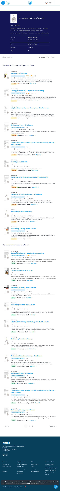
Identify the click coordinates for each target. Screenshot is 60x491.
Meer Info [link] (33, 83)
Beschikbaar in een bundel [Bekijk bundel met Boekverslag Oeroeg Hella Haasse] (17, 127)
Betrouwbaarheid (20, 466)
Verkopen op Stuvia (6, 466)
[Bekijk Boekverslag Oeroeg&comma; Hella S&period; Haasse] (30, 414)
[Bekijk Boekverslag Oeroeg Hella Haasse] (30, 129)
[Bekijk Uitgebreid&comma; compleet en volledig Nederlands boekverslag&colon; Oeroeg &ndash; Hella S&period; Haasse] (30, 147)
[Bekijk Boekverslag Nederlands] (30, 78)
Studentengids (20, 473)
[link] (6, 426)
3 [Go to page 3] (32, 426)
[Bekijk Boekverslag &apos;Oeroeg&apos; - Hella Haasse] (30, 309)
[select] (52, 57)
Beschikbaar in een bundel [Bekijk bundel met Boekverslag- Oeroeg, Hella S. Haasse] (17, 231)
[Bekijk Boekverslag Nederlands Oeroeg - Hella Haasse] (30, 198)
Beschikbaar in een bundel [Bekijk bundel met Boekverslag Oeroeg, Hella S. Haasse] (17, 412)
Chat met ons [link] (20, 471)
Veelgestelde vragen (21, 469)
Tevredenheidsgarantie (22, 464)
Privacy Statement (18, 486)
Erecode (33, 466)
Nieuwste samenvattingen (51, 468)
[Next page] (53, 426)
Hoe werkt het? (5, 464)
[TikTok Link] (6, 455)
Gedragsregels (34, 469)
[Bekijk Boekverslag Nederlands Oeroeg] (30, 215)
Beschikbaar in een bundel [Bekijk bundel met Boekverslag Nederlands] (17, 76)
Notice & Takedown (35, 471)
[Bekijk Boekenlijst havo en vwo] (30, 165)
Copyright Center (34, 464)
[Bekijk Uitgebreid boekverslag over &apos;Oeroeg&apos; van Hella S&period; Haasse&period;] (30, 112)
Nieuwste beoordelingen (50, 470)
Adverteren (4, 471)
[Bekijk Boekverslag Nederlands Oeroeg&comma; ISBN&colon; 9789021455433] (30, 181)
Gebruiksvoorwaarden (7, 486)
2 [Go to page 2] (29, 426)
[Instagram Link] (3, 455)
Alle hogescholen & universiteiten (49, 465)
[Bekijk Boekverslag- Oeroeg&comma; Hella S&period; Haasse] (30, 233)
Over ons (4, 469)
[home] (30, 3)
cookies (21, 482)
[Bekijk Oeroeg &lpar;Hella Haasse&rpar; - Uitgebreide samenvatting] (30, 95)
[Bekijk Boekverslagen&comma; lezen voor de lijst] (30, 274)
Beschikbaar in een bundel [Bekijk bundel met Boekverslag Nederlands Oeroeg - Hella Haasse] (17, 196)
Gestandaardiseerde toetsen (49, 473)
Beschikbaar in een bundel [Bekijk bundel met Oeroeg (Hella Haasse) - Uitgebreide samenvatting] (17, 93)
